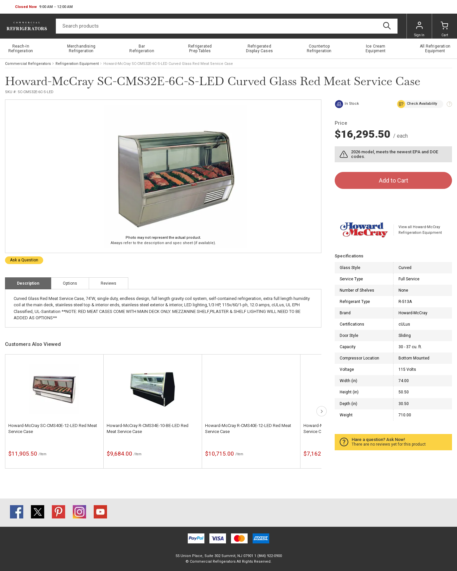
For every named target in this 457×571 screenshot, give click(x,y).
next (321, 411)
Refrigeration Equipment (77, 64)
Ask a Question (24, 260)
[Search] (227, 26)
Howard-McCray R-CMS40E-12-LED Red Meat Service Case (248, 428)
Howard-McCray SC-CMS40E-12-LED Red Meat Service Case (52, 428)
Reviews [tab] (108, 283)
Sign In (419, 29)
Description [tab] (28, 283)
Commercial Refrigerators (28, 64)
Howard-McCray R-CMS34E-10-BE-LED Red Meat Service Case (147, 428)
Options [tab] (70, 283)
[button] (44, 7)
